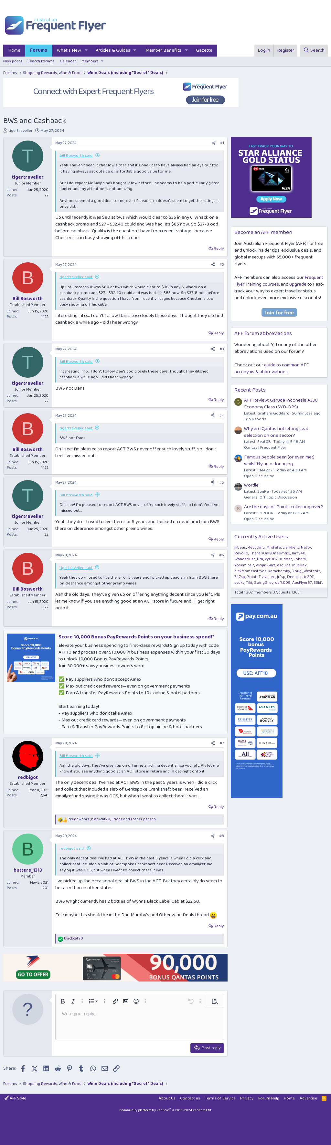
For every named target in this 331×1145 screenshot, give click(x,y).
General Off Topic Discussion (270, 497)
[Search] (314, 51)
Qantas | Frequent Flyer (265, 447)
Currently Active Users (261, 536)
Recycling (256, 547)
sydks (239, 582)
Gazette (204, 50)
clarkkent (291, 547)
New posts (12, 61)
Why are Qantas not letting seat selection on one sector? (276, 432)
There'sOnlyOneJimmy (270, 553)
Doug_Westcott (306, 571)
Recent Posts (250, 390)
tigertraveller (20, 130)
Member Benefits (163, 50)
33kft (318, 582)
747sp (239, 576)
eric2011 (307, 576)
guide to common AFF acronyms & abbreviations (271, 368)
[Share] (213, 143)
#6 (221, 555)
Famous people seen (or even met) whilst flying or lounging (279, 460)
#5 (221, 482)
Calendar (68, 61)
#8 (221, 836)
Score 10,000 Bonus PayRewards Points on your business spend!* (136, 637)
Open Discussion (259, 476)
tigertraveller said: (76, 277)
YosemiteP (244, 565)
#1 (222, 143)
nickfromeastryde (250, 571)
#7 (221, 743)
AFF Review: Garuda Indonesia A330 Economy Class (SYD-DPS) (281, 403)
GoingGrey (263, 582)
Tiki (249, 582)
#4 (221, 416)
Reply (219, 248)
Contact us (190, 1098)
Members (90, 61)
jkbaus (240, 547)
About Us (167, 1098)
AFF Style (15, 1098)
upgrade (297, 284)
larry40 (298, 553)
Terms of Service (220, 1098)
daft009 (283, 582)
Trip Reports (255, 419)
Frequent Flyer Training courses (278, 281)
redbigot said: (71, 848)
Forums (38, 50)
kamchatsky (279, 571)
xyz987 (271, 559)
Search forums (41, 61)
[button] (86, 51)
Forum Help (268, 1098)
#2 (221, 265)
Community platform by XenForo (165, 1110)
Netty (306, 547)
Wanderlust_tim (248, 559)
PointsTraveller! (261, 576)
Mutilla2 (299, 565)
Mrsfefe (273, 547)
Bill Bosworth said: (76, 155)
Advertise (308, 1098)
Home (14, 50)
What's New (69, 50)
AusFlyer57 (302, 582)
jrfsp (281, 576)
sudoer (285, 559)
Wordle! (252, 485)
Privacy (246, 1098)
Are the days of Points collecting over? (283, 507)
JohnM (300, 559)
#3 (221, 349)
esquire (284, 565)
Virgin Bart (265, 565)
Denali (293, 576)
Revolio (241, 553)
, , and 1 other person (112, 819)
